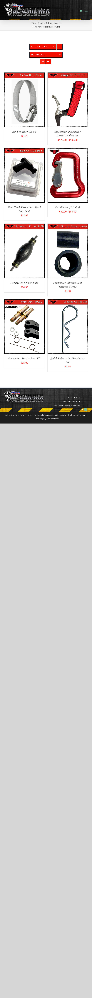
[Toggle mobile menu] (86, 10)
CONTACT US (74, 397)
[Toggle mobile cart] (81, 10)
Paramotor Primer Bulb (24, 282)
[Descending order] (60, 47)
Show (38, 55)
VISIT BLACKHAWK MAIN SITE (67, 405)
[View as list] (48, 61)
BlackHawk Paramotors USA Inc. (54, 415)
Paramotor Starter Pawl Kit (24, 358)
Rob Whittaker (52, 418)
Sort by (39, 47)
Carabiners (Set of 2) (67, 207)
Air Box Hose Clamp (24, 131)
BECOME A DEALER (71, 401)
